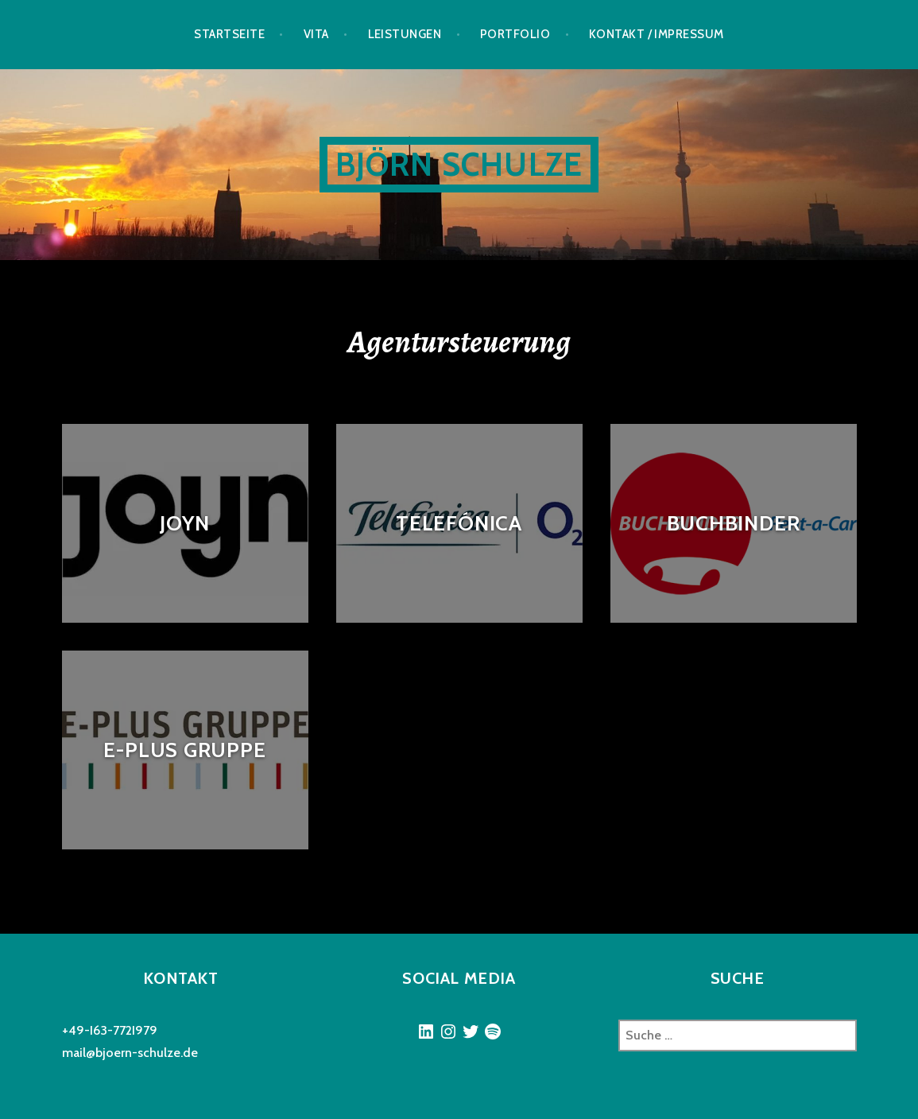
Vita (316, 34)
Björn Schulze (459, 164)
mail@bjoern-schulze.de (130, 1052)
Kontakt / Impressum (656, 34)
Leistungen (405, 34)
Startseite (229, 34)
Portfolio (515, 34)
